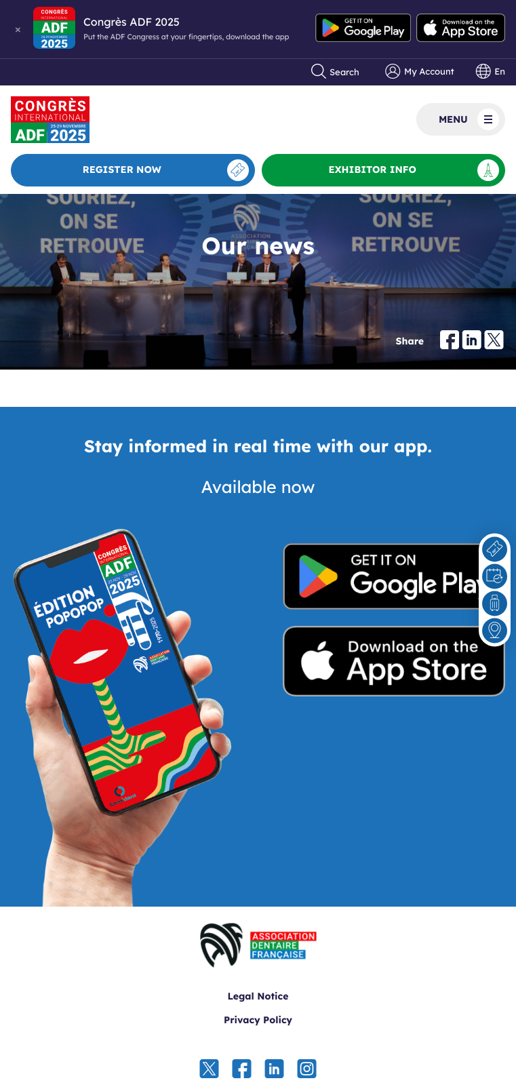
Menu (469, 119)
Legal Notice (258, 996)
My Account (419, 71)
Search (335, 71)
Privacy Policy (258, 1020)
